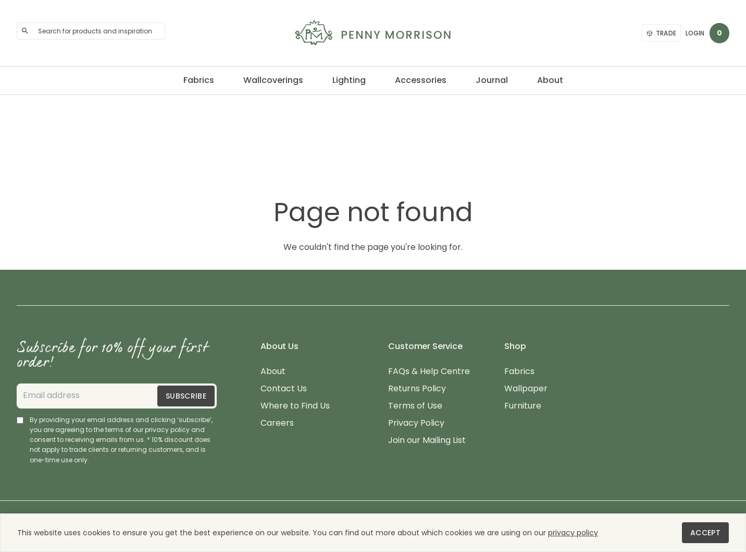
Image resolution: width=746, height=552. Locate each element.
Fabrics (198, 80)
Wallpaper (526, 388)
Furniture (522, 406)
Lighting (349, 80)
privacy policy (573, 532)
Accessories (420, 80)
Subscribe (186, 396)
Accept (705, 532)
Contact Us (283, 388)
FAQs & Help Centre (429, 371)
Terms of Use (415, 406)
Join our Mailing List (427, 440)
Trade (661, 33)
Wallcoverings (273, 80)
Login (695, 33)
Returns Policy (417, 388)
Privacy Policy (416, 423)
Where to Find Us (295, 406)
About (550, 80)
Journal (492, 80)
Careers (277, 423)
